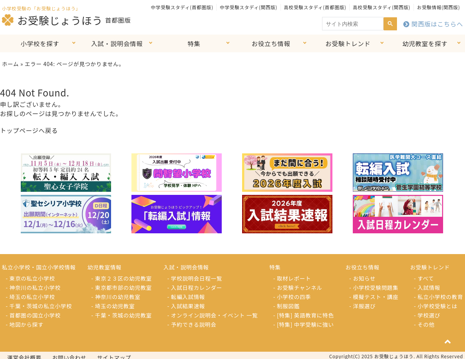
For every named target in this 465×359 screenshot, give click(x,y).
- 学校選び (427, 315)
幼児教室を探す (425, 43)
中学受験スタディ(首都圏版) (182, 7)
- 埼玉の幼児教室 (113, 306)
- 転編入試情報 (186, 297)
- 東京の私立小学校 (30, 278)
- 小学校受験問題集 (374, 287)
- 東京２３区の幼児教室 (121, 278)
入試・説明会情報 (117, 43)
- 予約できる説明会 (191, 324)
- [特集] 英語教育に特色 (303, 315)
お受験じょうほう (52, 20)
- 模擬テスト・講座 (374, 297)
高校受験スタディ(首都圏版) (315, 7)
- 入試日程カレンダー (194, 287)
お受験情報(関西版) (438, 7)
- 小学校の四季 (292, 297)
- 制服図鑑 (286, 306)
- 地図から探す (24, 324)
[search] (352, 23)
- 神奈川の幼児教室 (116, 297)
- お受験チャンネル (297, 287)
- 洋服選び (362, 306)
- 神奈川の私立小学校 (33, 287)
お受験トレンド (348, 43)
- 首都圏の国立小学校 (33, 315)
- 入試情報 (427, 287)
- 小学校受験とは (435, 306)
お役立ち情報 (271, 43)
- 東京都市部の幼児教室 (121, 287)
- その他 (424, 324)
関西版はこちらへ (433, 23)
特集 (194, 43)
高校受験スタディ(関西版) (381, 7)
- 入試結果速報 (186, 306)
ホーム (10, 64)
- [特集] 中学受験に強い (303, 324)
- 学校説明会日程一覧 (194, 278)
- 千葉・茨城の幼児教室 (121, 315)
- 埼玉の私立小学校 (30, 297)
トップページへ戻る (29, 130)
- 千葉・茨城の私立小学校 (39, 306)
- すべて (424, 278)
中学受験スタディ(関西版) (248, 7)
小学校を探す (40, 43)
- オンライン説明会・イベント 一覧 (212, 315)
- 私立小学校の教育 (438, 297)
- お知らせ (362, 278)
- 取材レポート (292, 278)
